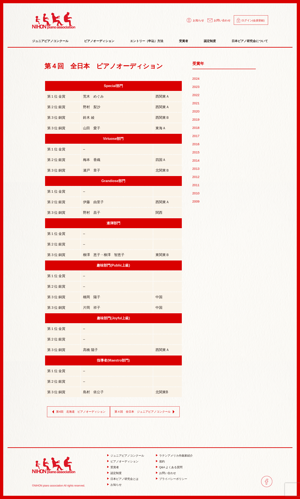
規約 (162, 461)
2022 (195, 95)
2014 (195, 160)
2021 (195, 103)
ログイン (253, 20)
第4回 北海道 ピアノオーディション (77, 411)
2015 (195, 152)
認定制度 (210, 41)
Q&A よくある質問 (170, 467)
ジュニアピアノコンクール (50, 41)
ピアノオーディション (99, 41)
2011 (195, 185)
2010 (195, 193)
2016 (195, 144)
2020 (195, 111)
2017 (195, 136)
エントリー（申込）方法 (146, 41)
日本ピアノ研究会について (250, 41)
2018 (195, 127)
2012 (195, 177)
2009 (195, 201)
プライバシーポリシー (173, 478)
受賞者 (183, 41)
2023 (195, 87)
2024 (195, 78)
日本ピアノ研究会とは (124, 478)
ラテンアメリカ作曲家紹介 (176, 455)
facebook (266, 481)
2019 (195, 119)
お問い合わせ (222, 20)
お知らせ (198, 20)
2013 (195, 168)
